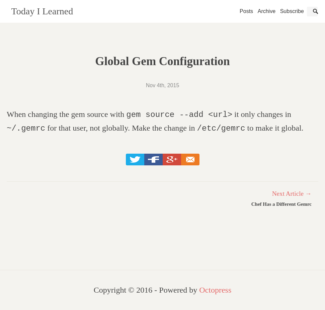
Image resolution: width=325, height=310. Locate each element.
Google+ (172, 160)
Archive (266, 11)
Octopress (215, 290)
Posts (246, 11)
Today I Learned (42, 11)
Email (190, 160)
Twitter (135, 160)
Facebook (153, 160)
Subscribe (292, 11)
